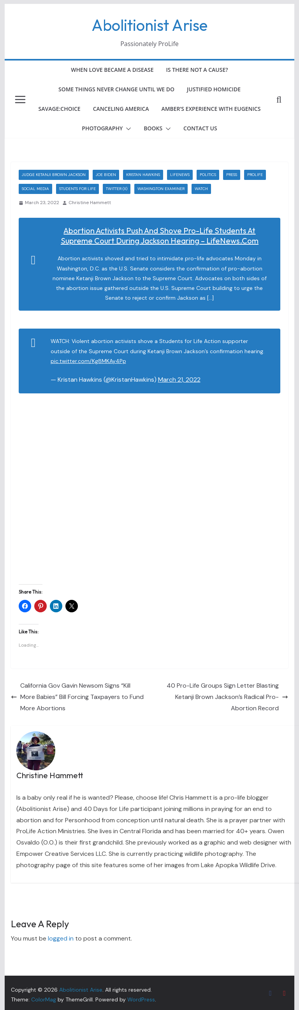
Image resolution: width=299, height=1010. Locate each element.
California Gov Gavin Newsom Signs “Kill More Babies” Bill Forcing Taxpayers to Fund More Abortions (77, 696)
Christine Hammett (90, 202)
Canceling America (121, 108)
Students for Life (77, 188)
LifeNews (180, 174)
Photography (102, 128)
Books (153, 128)
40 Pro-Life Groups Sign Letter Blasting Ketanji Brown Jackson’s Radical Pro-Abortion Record (227, 696)
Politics (208, 174)
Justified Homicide (214, 89)
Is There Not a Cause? (197, 69)
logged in (61, 938)
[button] (127, 129)
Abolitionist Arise (149, 25)
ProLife (255, 174)
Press (231, 174)
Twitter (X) (116, 188)
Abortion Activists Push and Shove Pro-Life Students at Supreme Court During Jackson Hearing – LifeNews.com (160, 235)
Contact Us (200, 128)
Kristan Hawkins (143, 174)
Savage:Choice (60, 108)
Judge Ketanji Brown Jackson (54, 174)
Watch (201, 188)
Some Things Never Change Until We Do (116, 89)
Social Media (35, 188)
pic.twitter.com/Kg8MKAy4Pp (88, 361)
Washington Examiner (161, 188)
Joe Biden (106, 174)
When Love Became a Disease (112, 69)
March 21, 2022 (179, 379)
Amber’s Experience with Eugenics (210, 108)
